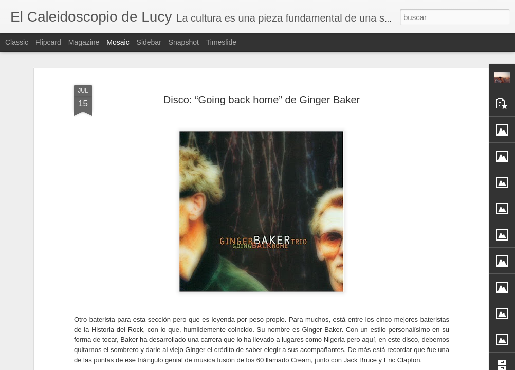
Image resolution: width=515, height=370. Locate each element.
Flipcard (48, 42)
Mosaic (117, 42)
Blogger (297, 364)
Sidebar (149, 42)
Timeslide (221, 42)
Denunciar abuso (331, 364)
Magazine (84, 42)
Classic (16, 42)
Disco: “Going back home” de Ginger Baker (261, 70)
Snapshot (184, 42)
